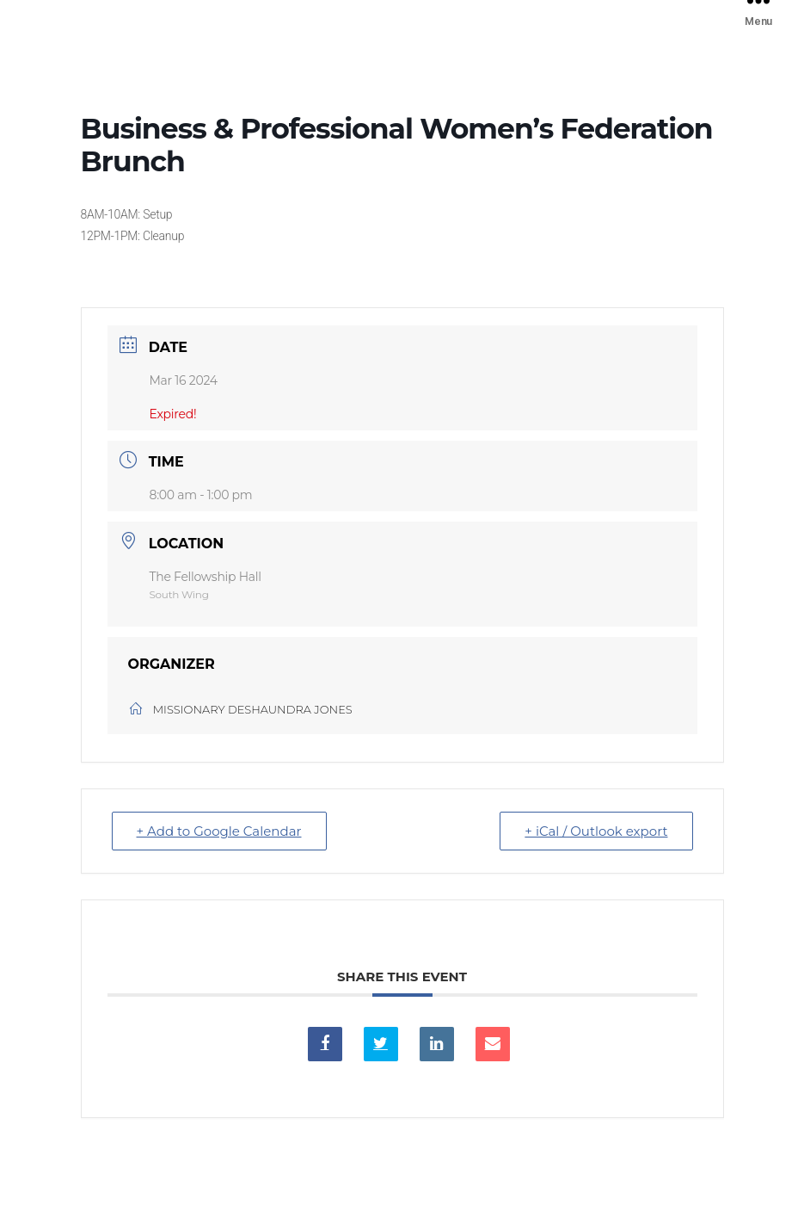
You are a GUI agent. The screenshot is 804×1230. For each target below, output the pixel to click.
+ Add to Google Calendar (219, 831)
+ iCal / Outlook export (596, 831)
